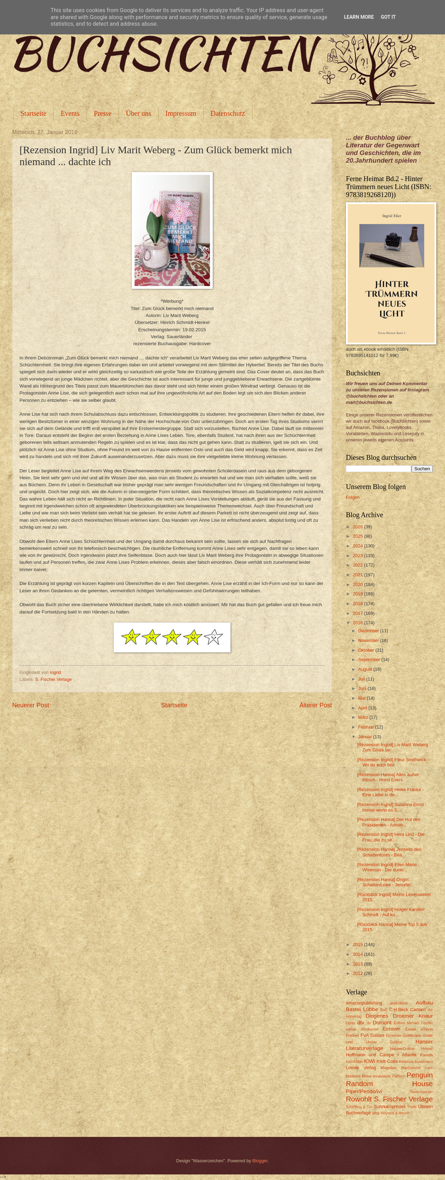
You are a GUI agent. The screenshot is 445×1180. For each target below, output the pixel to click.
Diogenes (377, 1016)
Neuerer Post (30, 705)
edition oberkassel (362, 1029)
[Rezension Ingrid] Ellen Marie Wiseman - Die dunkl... (387, 867)
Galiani (378, 1035)
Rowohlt (359, 1099)
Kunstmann (424, 1062)
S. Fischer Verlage (53, 679)
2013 (358, 964)
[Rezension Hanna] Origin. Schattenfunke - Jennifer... (385, 882)
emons (427, 1029)
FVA (365, 1035)
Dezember (369, 630)
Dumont (382, 1022)
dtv (360, 1022)
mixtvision (382, 1076)
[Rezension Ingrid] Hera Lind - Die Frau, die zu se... (390, 837)
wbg (375, 1113)
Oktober (366, 650)
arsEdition (399, 1003)
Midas (366, 1076)
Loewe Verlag (361, 1067)
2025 (358, 536)
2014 (358, 954)
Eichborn (391, 1029)
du (369, 1023)
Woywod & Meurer (395, 1113)
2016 (358, 622)
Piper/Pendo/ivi (364, 1091)
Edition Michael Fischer (413, 1023)
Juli (362, 679)
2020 (358, 584)
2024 (358, 545)
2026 (358, 526)
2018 (358, 603)
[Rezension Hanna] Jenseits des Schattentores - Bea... (389, 852)
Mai (362, 698)
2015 (358, 944)
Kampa (426, 1055)
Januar (365, 736)
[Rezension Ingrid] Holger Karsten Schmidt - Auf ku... (390, 912)
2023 (358, 555)
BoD (383, 1010)
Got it (388, 17)
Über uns (138, 113)
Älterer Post (315, 705)
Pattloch (398, 1076)
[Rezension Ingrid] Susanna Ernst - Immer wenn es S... (392, 807)
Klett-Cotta (387, 1061)
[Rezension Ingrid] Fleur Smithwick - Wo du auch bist (393, 762)
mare (429, 1068)
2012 (358, 973)
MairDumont (411, 1068)
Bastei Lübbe (362, 1009)
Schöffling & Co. (359, 1107)
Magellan (388, 1068)
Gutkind (396, 1042)
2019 (358, 593)
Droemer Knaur (413, 1016)
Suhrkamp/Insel (389, 1106)
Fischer (352, 1035)
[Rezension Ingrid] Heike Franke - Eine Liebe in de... (390, 792)
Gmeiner (393, 1035)
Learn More (359, 17)
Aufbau (424, 1003)
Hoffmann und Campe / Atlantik (381, 1054)
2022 (358, 565)
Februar (366, 727)
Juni (362, 688)
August (365, 669)
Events (69, 113)
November (369, 640)
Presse (103, 113)
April (363, 707)
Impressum (180, 113)
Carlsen (418, 1009)
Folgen (352, 497)
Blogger (260, 1160)
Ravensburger (421, 1092)
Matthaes (353, 1076)
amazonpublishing (364, 1003)
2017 (358, 613)
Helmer (427, 1049)
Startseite (33, 113)
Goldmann (412, 1035)
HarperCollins (402, 1049)
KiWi (369, 1061)
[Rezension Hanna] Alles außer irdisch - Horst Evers (388, 777)
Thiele (411, 1107)
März (363, 717)
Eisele (410, 1029)
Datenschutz (228, 113)
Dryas (350, 1023)
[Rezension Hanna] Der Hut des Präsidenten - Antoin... (388, 822)
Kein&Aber (354, 1062)
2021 (358, 574)
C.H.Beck (398, 1009)
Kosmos (406, 1061)
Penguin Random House (389, 1079)
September (369, 659)
